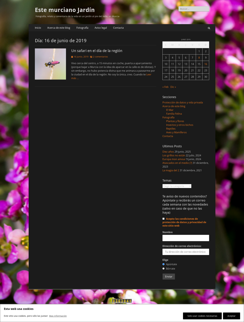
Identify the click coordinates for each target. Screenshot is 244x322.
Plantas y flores (175, 121)
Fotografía (82, 27)
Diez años (168, 151)
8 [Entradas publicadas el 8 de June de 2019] (199, 57)
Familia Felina (174, 113)
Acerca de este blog (58, 27)
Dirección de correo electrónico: (182, 246)
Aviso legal (101, 27)
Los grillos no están (173, 155)
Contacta (118, 27)
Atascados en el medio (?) (177, 163)
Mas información (58, 315)
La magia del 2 (170, 170)
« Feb (165, 87)
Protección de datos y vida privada (182, 102)
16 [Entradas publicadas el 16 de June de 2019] (205, 64)
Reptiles (171, 128)
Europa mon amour (174, 159)
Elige (165, 260)
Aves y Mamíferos (176, 132)
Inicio (38, 27)
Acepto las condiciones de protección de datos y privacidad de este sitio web (184, 222)
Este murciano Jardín (65, 10)
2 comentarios (100, 56)
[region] (122, 313)
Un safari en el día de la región (96, 51)
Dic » (173, 87)
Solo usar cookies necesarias (202, 315)
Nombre (167, 232)
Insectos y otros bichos (179, 125)
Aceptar (232, 315)
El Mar (170, 110)
